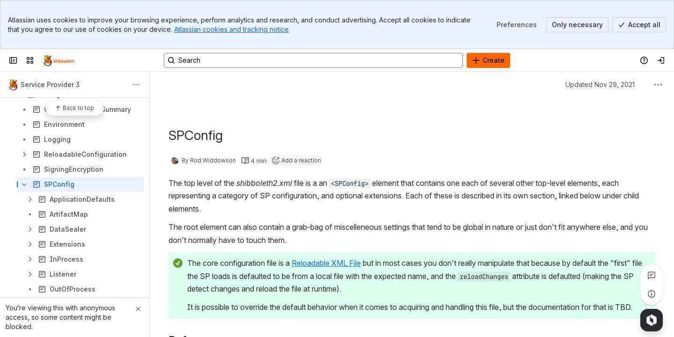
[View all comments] (651, 275)
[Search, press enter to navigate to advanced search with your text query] (313, 60)
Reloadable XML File (326, 263)
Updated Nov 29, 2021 (600, 84)
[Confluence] (59, 60)
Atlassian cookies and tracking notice (231, 29)
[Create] (488, 60)
